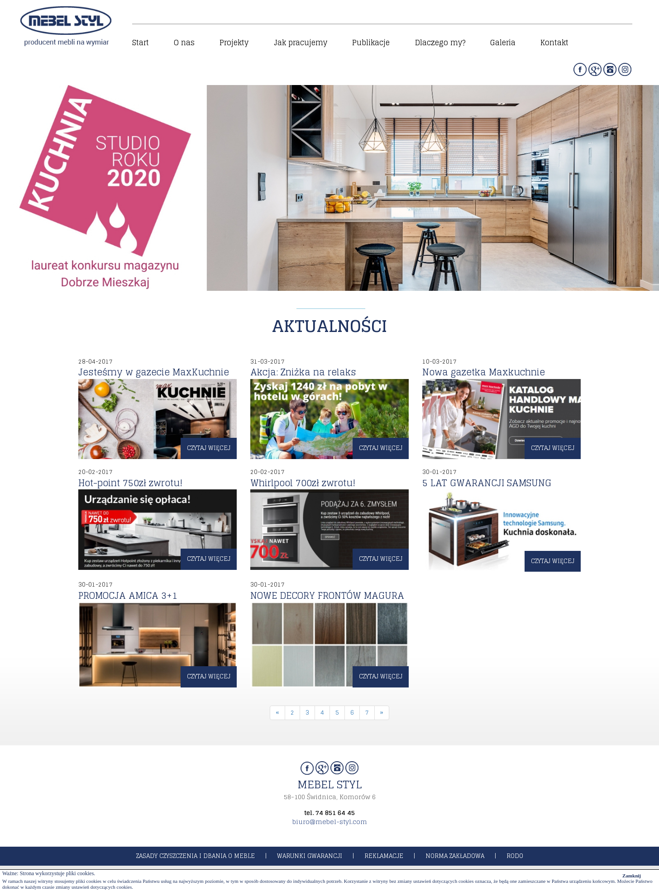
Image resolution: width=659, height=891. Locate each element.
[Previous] (277, 713)
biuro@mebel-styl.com (329, 821)
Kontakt (554, 42)
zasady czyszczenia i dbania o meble (195, 856)
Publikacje (371, 42)
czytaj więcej (208, 448)
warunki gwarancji (309, 856)
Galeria (503, 42)
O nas (184, 42)
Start (140, 42)
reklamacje (383, 856)
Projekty (234, 42)
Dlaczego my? (440, 42)
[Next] (381, 713)
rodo (514, 856)
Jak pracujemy (300, 42)
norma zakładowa (454, 856)
